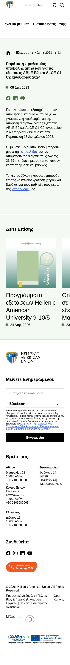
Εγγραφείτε (35, 437)
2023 (48, 52)
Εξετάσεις (22, 52)
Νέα (37, 52)
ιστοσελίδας (29, 152)
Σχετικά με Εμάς (16, 24)
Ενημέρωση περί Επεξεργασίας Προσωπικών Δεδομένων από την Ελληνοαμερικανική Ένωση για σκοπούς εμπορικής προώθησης (32, 426)
